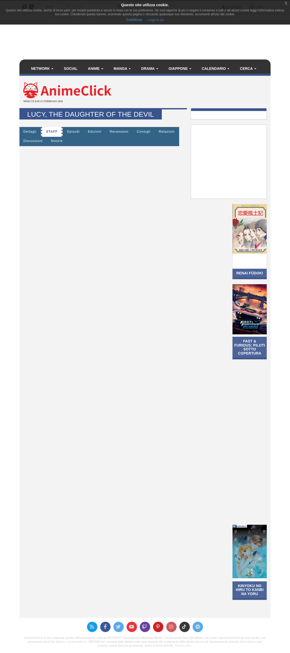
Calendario (215, 68)
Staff (52, 131)
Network (42, 68)
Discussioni (33, 141)
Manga (122, 68)
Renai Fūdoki (249, 273)
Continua (134, 20)
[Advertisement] (187, 92)
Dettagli (30, 131)
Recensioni (119, 131)
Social (70, 68)
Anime (95, 68)
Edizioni (95, 131)
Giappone (180, 68)
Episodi (73, 131)
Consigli (143, 131)
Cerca (248, 68)
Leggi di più (156, 20)
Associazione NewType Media (142, 637)
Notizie (57, 141)
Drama (149, 68)
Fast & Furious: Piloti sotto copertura (249, 347)
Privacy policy (183, 645)
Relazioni (167, 131)
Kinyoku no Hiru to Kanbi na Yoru (250, 590)
